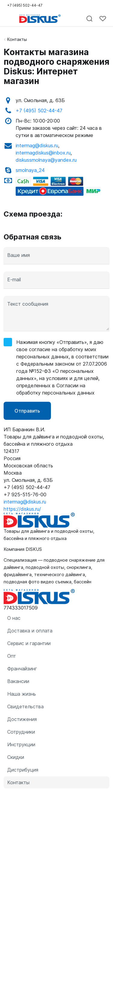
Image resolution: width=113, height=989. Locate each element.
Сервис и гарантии (29, 643)
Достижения (22, 719)
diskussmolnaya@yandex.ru (46, 160)
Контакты (17, 39)
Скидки (15, 757)
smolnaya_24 (30, 170)
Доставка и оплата (29, 631)
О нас (13, 618)
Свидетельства (25, 707)
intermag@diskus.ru (37, 145)
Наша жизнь (21, 694)
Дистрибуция (22, 770)
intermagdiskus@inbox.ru (43, 153)
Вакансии (18, 681)
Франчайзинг (22, 669)
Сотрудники (21, 732)
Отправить (27, 411)
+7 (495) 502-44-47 (39, 111)
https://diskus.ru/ (22, 509)
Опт (11, 656)
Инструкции (21, 744)
